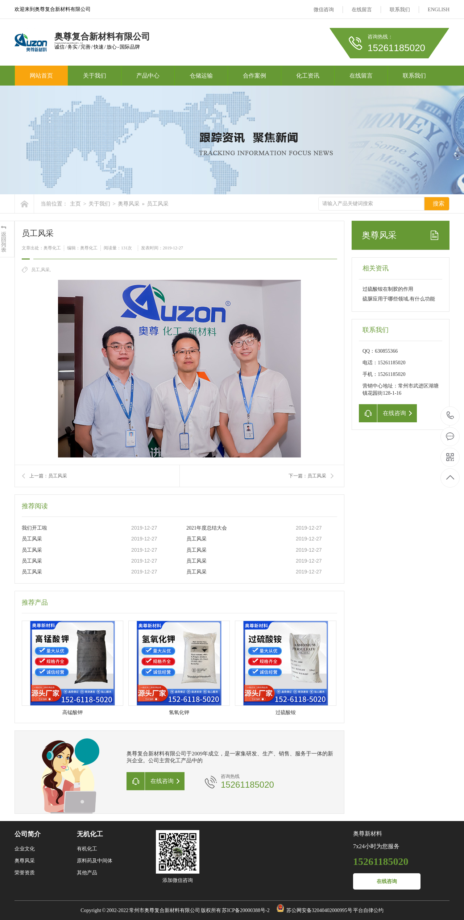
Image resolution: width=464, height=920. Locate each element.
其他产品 (87, 872)
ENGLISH (439, 9)
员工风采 (158, 204)
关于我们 (94, 75)
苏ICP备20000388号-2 (245, 910)
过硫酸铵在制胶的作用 (387, 289)
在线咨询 (387, 881)
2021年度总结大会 (206, 528)
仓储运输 (201, 75)
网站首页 (41, 75)
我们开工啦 (34, 528)
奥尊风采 (129, 204)
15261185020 (450, 415)
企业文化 (24, 848)
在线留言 (362, 9)
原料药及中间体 (94, 860)
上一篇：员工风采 (48, 475)
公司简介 (27, 834)
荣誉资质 (24, 872)
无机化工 (90, 834)
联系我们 (400, 9)
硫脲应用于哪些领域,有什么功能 (398, 299)
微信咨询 (324, 9)
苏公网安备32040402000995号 (319, 910)
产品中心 (148, 75)
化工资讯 (307, 75)
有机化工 (87, 848)
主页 (75, 204)
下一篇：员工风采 (307, 475)
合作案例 (254, 75)
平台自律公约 (368, 910)
